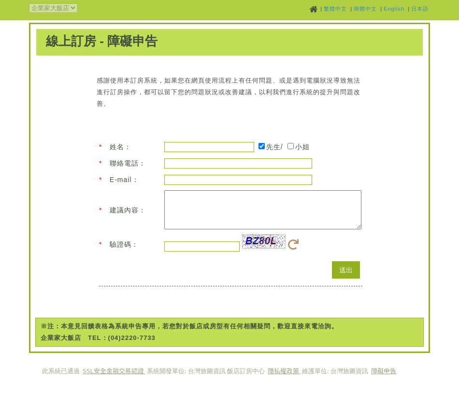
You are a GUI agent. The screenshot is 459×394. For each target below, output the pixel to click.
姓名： (120, 147)
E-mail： (124, 179)
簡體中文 (365, 9)
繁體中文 (335, 9)
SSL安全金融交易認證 (114, 377)
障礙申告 (383, 377)
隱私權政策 (284, 377)
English (394, 9)
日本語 (420, 9)
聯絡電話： (128, 163)
